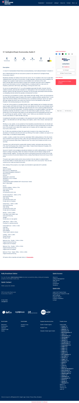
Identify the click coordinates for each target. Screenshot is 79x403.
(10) (64, 334)
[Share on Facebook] (59, 54)
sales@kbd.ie (4, 301)
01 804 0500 (4, 300)
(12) (64, 326)
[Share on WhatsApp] (66, 54)
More (74, 3)
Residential (41, 3)
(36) (65, 376)
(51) (64, 346)
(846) (63, 324)
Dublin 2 (23, 326)
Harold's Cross (24, 324)
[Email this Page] (62, 54)
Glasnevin (3, 327)
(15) (65, 383)
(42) (64, 359)
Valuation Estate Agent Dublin (47, 331)
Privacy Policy (33, 397)
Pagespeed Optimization (36, 401)
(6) (66, 332)
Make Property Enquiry (66, 73)
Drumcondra (4, 326)
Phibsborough (4, 329)
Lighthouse (45, 401)
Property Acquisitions (58, 298)
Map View (59, 110)
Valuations (55, 285)
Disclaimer (39, 397)
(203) (66, 345)
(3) (63, 386)
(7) (64, 327)
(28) (65, 331)
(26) (66, 373)
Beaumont (3, 324)
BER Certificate (56, 295)
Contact (69, 3)
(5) (64, 338)
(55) (64, 375)
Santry (3, 331)
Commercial (49, 3)
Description (6, 67)
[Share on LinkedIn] (56, 54)
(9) (66, 354)
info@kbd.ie (66, 67)
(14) (64, 329)
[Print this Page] (72, 54)
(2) (63, 387)
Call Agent (66, 70)
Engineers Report (57, 297)
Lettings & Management (58, 278)
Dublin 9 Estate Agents (46, 324)
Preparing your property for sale (61, 293)
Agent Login (23, 397)
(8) (64, 340)
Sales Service (56, 280)
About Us (62, 3)
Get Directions (68, 110)
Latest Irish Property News (59, 292)
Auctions (55, 282)
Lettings (56, 3)
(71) (65, 360)
